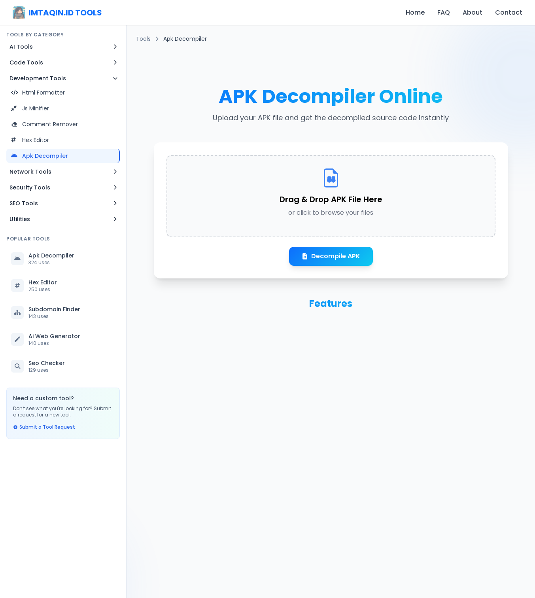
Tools (143, 39)
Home (415, 12)
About (472, 12)
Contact (508, 12)
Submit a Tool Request (44, 427)
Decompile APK (331, 256)
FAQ (443, 12)
